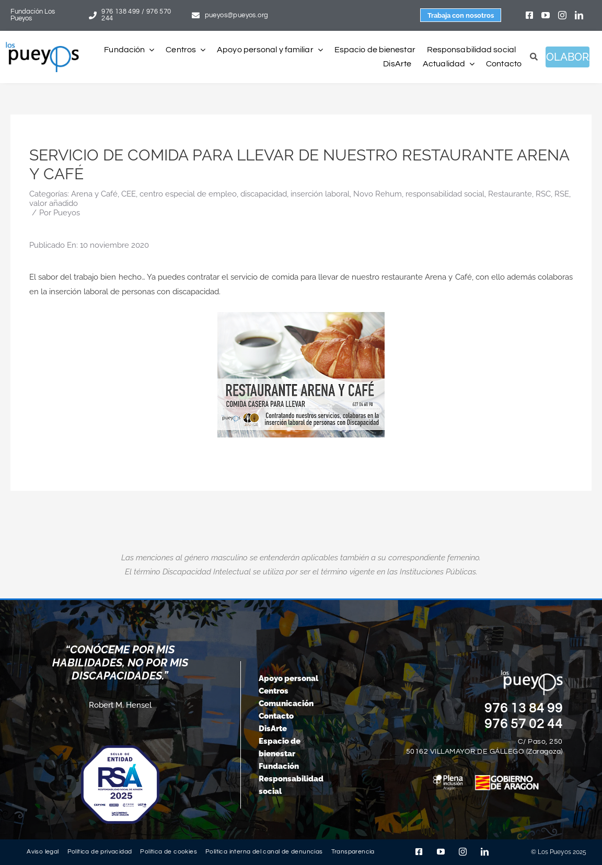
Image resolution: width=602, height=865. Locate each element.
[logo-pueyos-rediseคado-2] (42, 45)
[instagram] (562, 15)
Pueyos (66, 212)
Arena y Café (94, 194)
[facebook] (529, 15)
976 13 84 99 (523, 708)
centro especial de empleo (188, 194)
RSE (561, 194)
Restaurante (510, 194)
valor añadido (53, 203)
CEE (128, 194)
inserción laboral (320, 194)
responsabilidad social (445, 194)
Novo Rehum (377, 194)
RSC (543, 194)
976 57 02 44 (523, 724)
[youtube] (545, 15)
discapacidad (263, 194)
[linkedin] (579, 15)
